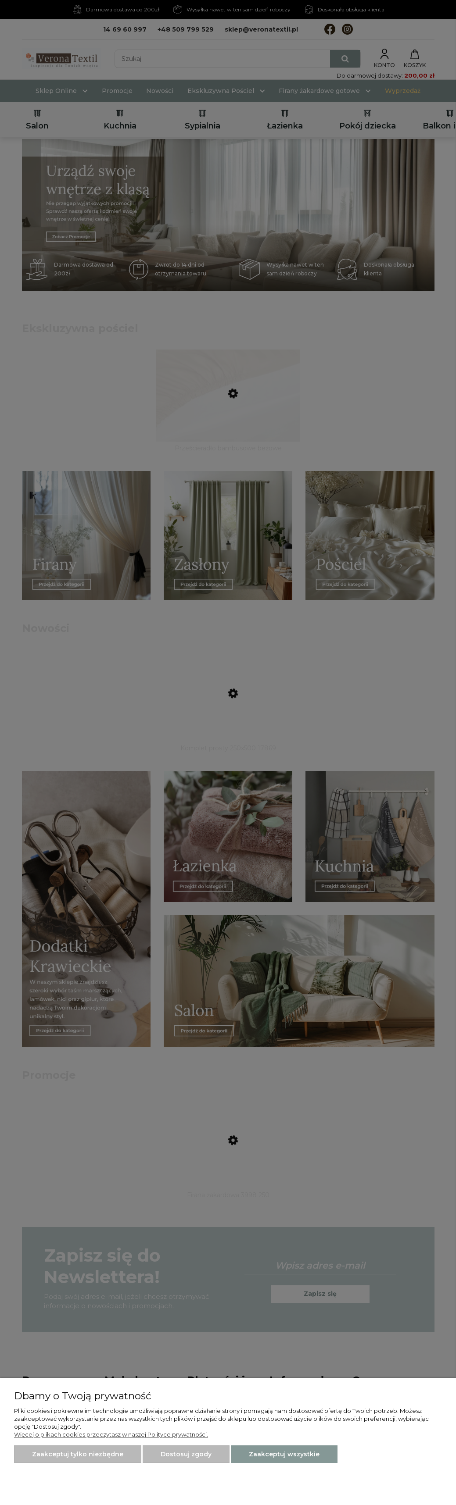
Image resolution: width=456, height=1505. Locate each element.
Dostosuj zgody (186, 1454)
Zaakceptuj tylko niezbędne (77, 1454)
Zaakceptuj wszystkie (284, 1454)
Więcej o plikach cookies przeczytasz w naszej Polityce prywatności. (111, 1434)
